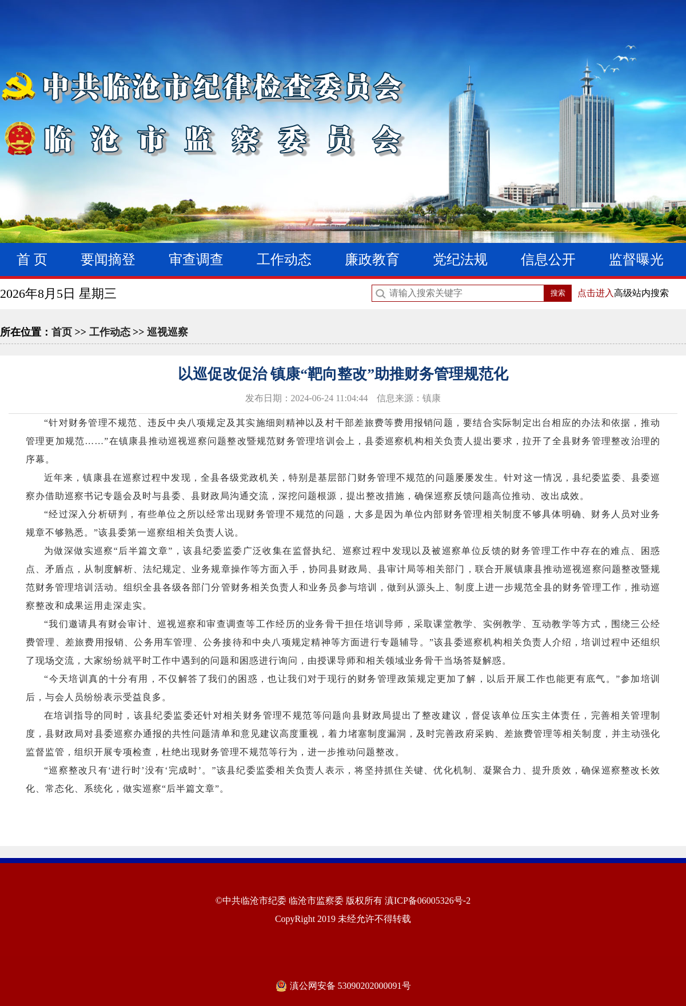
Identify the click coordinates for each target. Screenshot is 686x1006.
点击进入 (595, 293)
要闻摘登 (108, 259)
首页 (61, 332)
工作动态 (284, 259)
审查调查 (196, 259)
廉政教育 (372, 259)
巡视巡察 (167, 332)
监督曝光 (636, 259)
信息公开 (548, 259)
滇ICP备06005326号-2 (427, 900)
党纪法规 (460, 259)
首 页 (32, 259)
